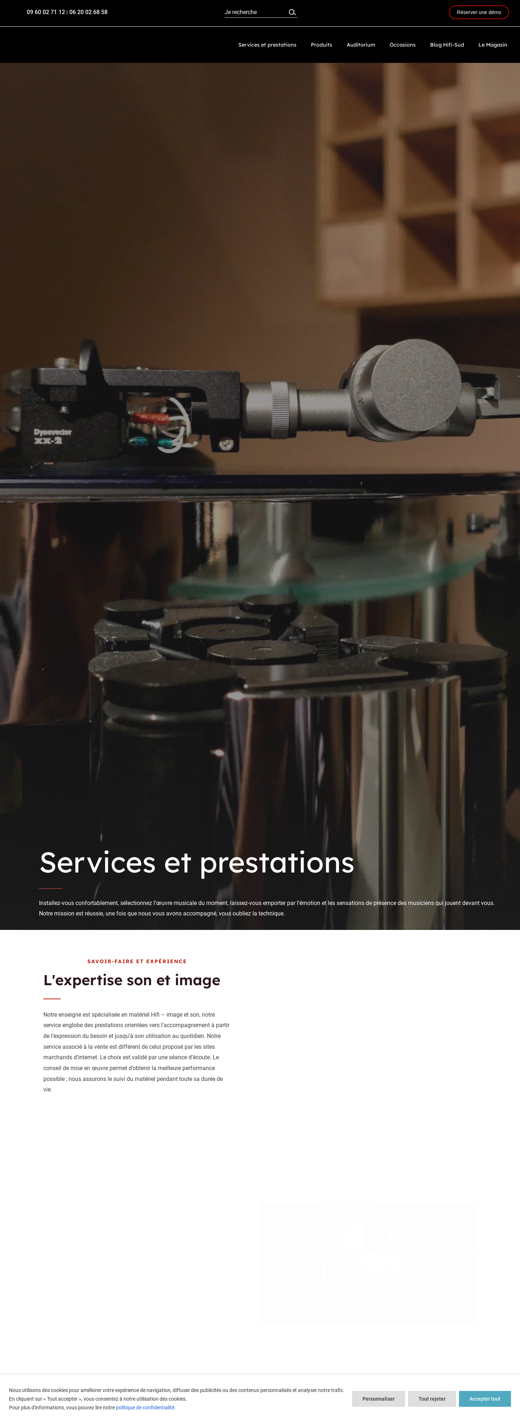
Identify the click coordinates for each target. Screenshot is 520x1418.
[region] (260, 1396)
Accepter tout (484, 1399)
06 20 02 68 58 (89, 12)
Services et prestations (290, 45)
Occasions (413, 45)
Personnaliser (379, 1399)
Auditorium (375, 45)
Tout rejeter (432, 1399)
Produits (339, 45)
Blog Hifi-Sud (453, 45)
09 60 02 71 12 (46, 12)
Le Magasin (495, 45)
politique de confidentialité (145, 1407)
